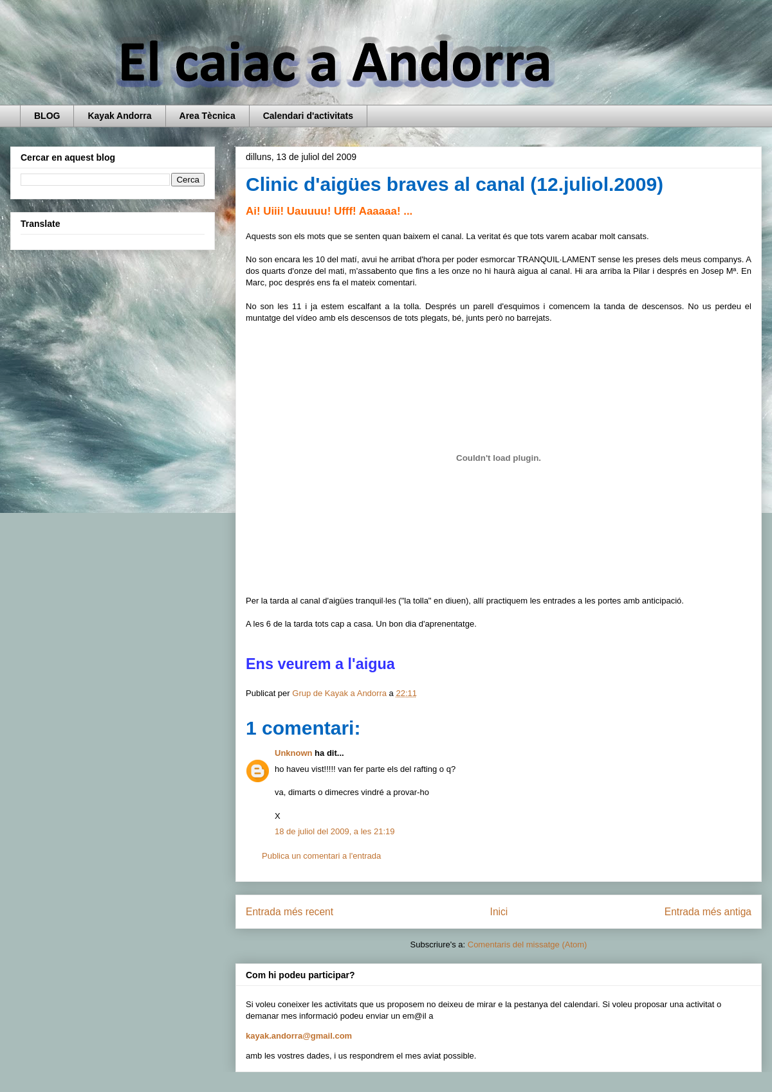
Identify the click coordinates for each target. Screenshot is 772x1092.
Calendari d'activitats (308, 116)
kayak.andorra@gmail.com (299, 1036)
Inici (499, 911)
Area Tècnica (207, 116)
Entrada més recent (289, 911)
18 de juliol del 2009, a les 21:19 (334, 831)
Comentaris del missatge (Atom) (527, 944)
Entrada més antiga (708, 911)
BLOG (47, 116)
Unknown (294, 753)
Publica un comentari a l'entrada (321, 856)
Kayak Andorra (119, 116)
